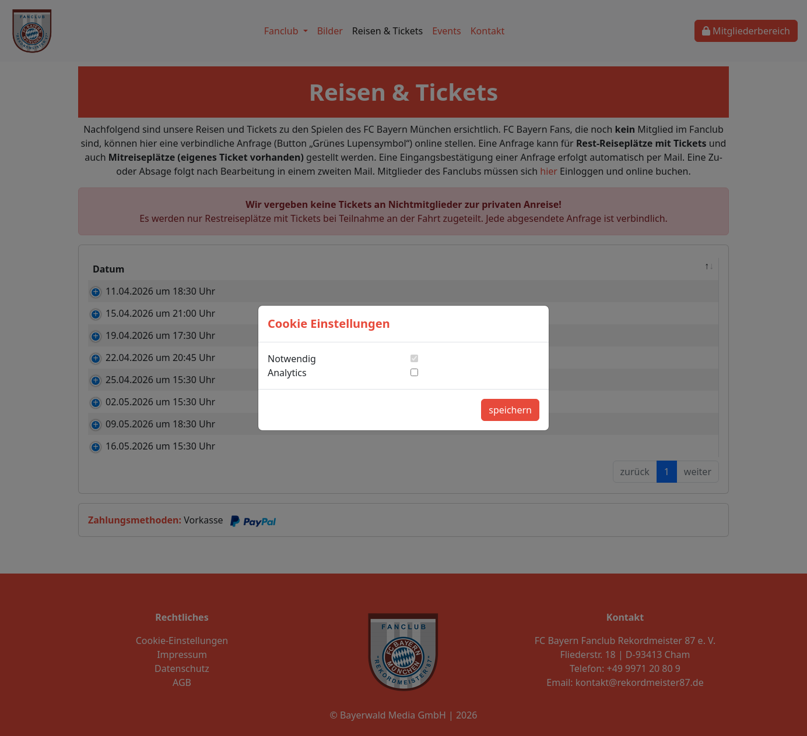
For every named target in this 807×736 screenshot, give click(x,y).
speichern (510, 410)
